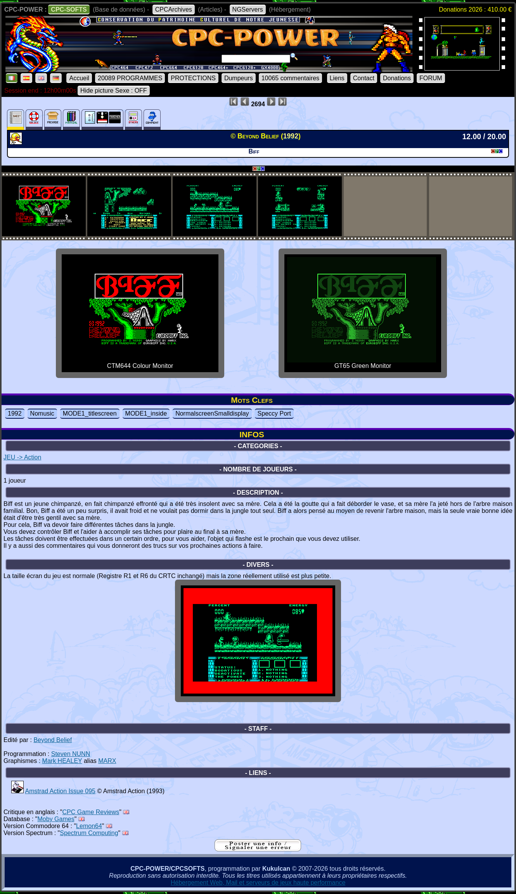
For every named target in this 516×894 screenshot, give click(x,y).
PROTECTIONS (193, 78)
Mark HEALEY (62, 761)
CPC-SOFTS (69, 9)
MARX (107, 761)
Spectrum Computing (89, 833)
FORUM (430, 78)
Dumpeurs (238, 78)
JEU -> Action (22, 457)
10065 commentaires (290, 78)
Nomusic (42, 413)
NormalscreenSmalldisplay (212, 413)
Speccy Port (274, 413)
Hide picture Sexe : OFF (113, 90)
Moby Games (56, 819)
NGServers (247, 9)
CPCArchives (173, 9)
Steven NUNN (70, 754)
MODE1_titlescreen (90, 413)
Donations (397, 78)
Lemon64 (89, 826)
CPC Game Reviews (90, 812)
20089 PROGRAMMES (130, 78)
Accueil (79, 78)
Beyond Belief (52, 740)
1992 (15, 413)
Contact (363, 78)
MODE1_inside (146, 413)
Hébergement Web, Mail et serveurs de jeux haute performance (258, 882)
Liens (337, 78)
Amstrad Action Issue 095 (60, 791)
